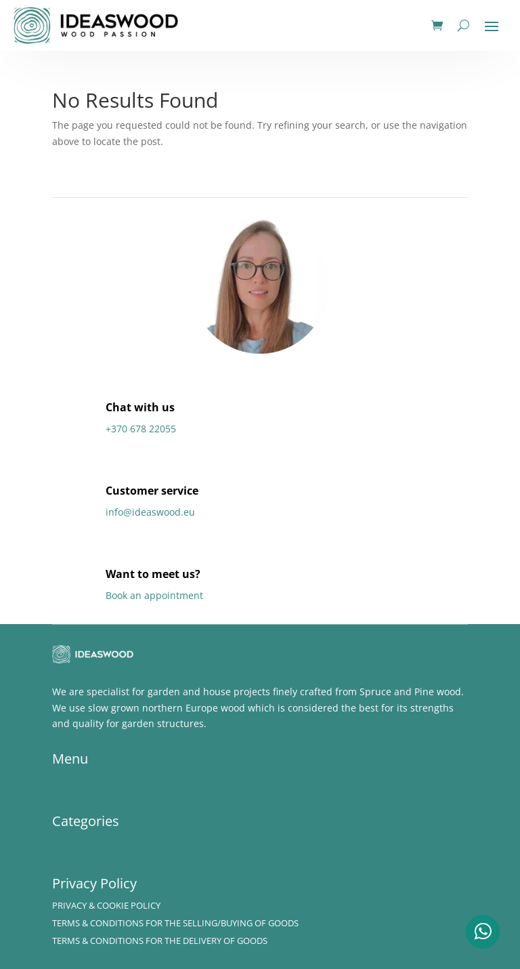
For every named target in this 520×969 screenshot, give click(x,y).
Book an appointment (154, 595)
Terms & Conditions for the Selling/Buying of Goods (175, 923)
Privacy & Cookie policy (106, 905)
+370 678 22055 (141, 428)
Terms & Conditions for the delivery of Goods (159, 940)
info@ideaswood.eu (150, 512)
